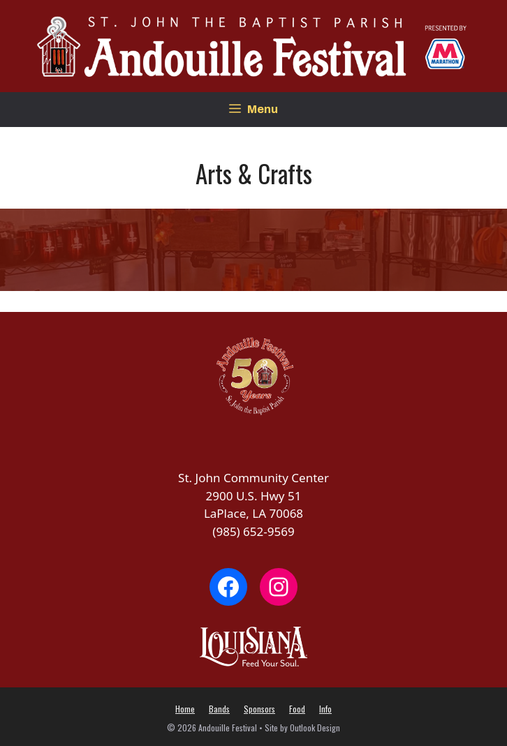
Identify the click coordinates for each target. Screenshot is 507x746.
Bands (219, 709)
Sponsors (259, 709)
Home (185, 709)
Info (325, 709)
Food (297, 709)
